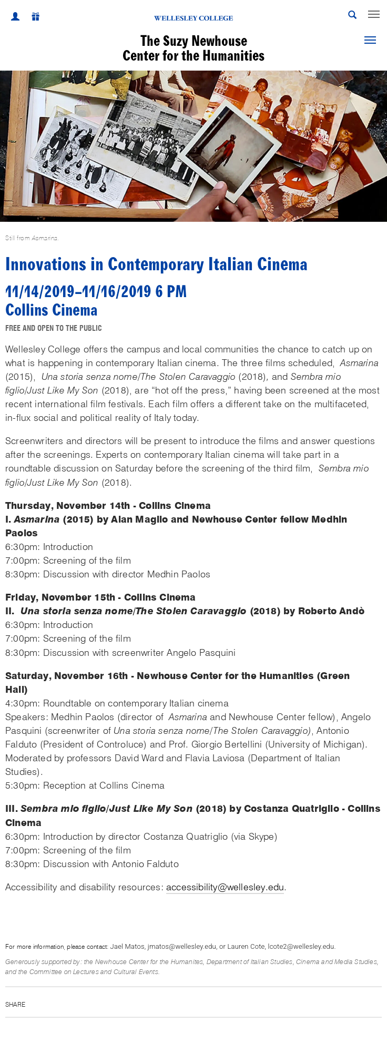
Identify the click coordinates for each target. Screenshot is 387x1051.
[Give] (30, 18)
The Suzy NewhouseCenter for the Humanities (193, 48)
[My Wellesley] (15, 18)
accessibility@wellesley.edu (225, 887)
